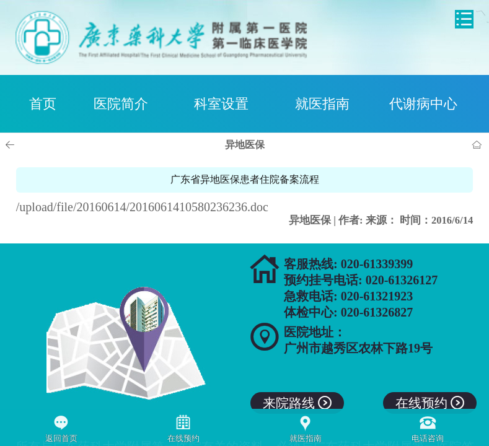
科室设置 (221, 104)
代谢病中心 (423, 104)
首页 (42, 104)
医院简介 (121, 104)
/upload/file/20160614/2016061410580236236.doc (142, 207)
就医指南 (322, 104)
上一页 (12, 145)
